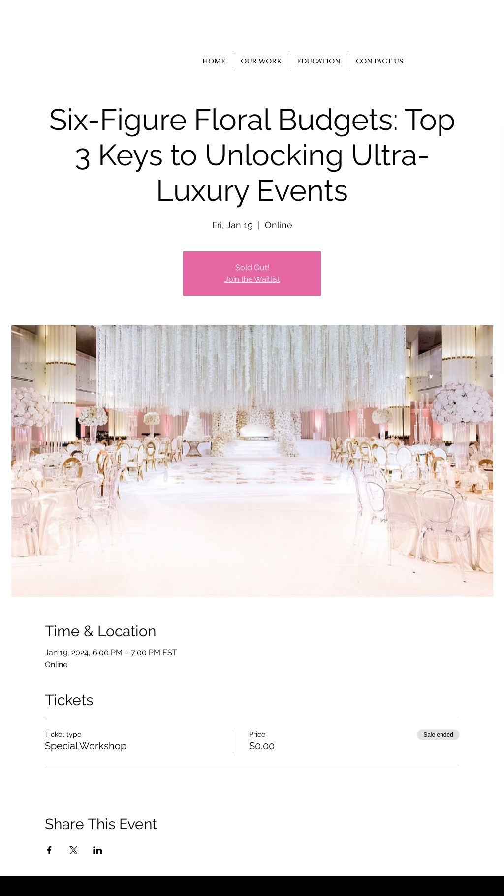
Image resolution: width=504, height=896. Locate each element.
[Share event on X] (73, 850)
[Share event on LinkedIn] (97, 850)
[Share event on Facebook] (49, 850)
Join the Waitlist (252, 279)
